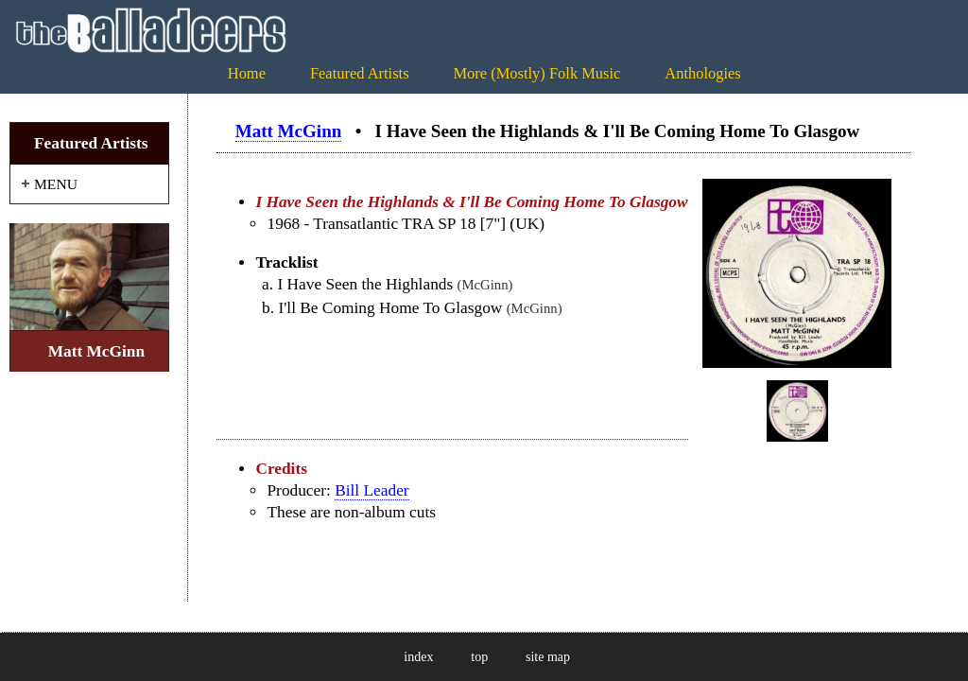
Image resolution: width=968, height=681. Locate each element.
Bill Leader (371, 490)
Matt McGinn (288, 131)
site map (548, 657)
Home (247, 73)
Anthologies (702, 73)
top (479, 657)
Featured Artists (359, 73)
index (418, 657)
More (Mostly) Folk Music (536, 73)
